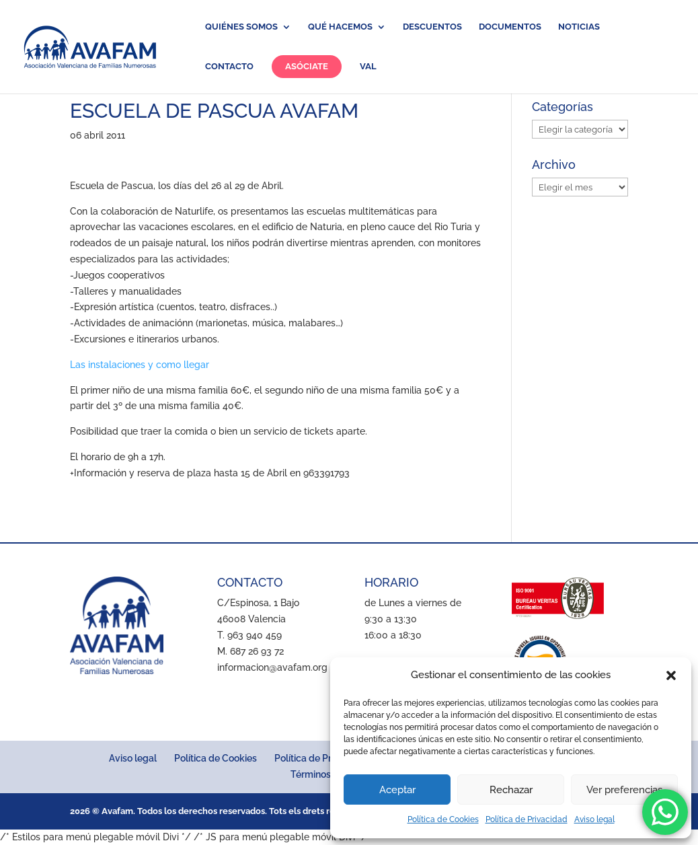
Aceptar (397, 790)
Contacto (229, 66)
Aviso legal (594, 819)
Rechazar (511, 790)
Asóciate (306, 66)
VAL (368, 66)
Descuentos (432, 27)
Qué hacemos (340, 27)
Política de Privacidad (527, 819)
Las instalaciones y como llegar (139, 364)
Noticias (579, 27)
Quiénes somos (241, 27)
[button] (671, 675)
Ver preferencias (624, 790)
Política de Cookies (443, 819)
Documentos (510, 27)
